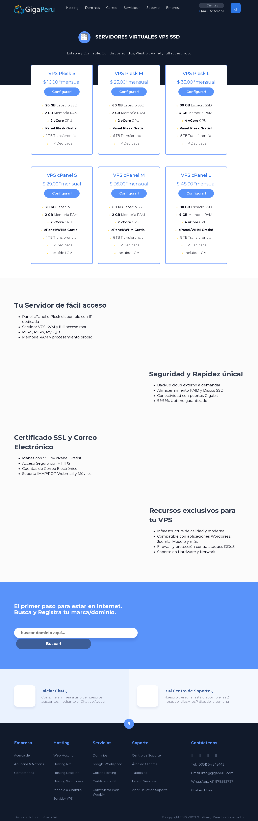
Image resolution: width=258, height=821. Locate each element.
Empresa (173, 8)
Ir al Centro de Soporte (187, 684)
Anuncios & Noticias (29, 757)
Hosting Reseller (66, 766)
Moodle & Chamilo (68, 783)
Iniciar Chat (52, 684)
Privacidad (50, 810)
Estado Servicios (145, 774)
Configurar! (62, 93)
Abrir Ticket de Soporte (151, 783)
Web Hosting (63, 748)
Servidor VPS (63, 792)
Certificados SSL (105, 774)
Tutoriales (140, 766)
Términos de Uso (26, 810)
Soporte (153, 8)
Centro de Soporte (147, 748)
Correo (111, 8)
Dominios (92, 8)
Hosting (72, 8)
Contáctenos (24, 766)
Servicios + (132, 8)
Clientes (212, 5)
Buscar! (143, 637)
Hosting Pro (63, 757)
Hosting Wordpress (68, 774)
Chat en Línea (202, 784)
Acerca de (22, 748)
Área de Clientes (145, 757)
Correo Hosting (105, 766)
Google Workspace (108, 757)
